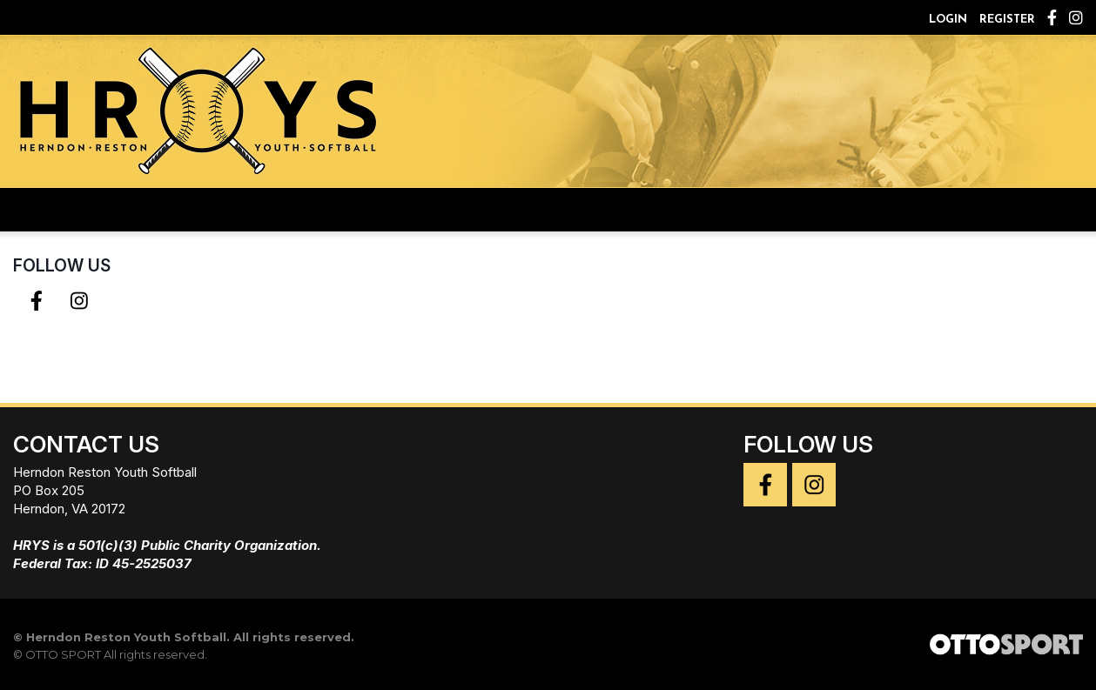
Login (948, 19)
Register (1007, 19)
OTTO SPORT (63, 654)
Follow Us (62, 265)
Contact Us (86, 444)
